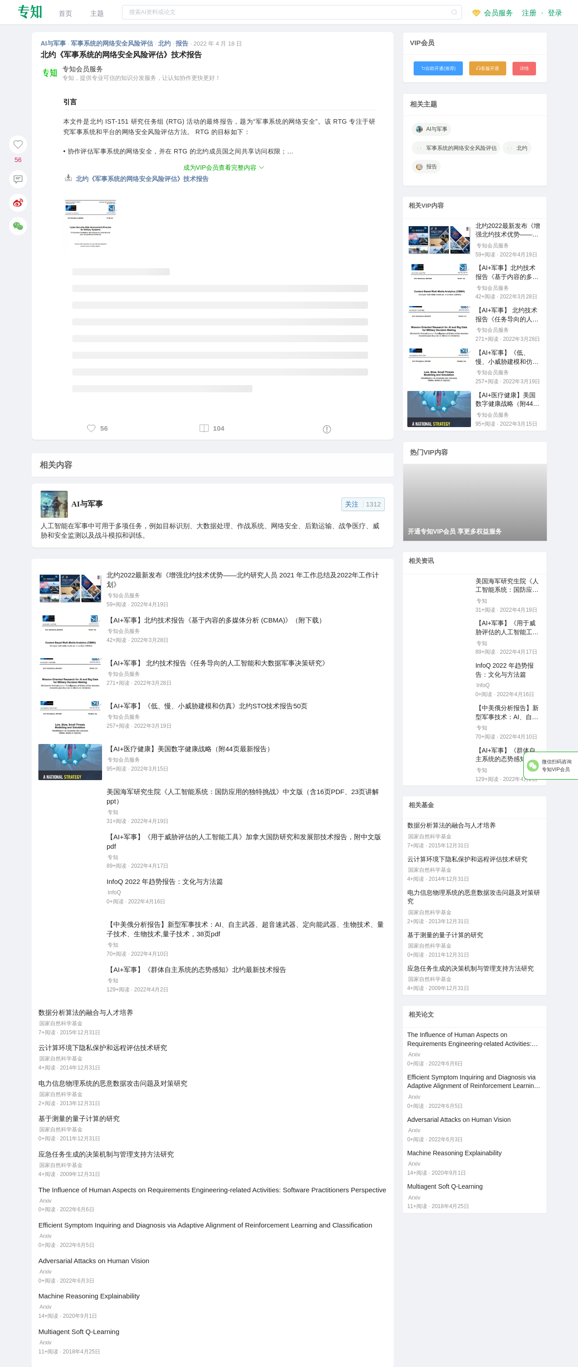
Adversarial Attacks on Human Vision (93, 1261)
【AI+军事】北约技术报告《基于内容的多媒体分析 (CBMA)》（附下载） (216, 620)
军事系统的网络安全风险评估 (113, 43)
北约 (165, 43)
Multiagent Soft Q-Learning (78, 1331)
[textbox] (292, 12)
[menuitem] (65, 12)
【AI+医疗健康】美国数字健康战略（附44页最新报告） (190, 749)
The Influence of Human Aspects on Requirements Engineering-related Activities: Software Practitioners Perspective (212, 1190)
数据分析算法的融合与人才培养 (85, 1012)
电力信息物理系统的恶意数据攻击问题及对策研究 (112, 1083)
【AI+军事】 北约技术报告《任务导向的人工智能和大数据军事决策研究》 (218, 663)
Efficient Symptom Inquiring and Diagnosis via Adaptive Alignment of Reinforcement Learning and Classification (205, 1225)
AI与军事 (54, 43)
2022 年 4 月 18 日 (218, 43)
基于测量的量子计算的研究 (79, 1118)
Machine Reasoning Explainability (89, 1296)
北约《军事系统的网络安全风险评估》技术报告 (137, 178)
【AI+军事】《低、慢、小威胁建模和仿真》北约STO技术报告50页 (207, 706)
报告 (183, 43)
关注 (363, 504)
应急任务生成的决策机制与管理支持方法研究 (106, 1154)
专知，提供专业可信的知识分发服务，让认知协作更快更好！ (141, 77)
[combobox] (292, 12)
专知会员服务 (82, 69)
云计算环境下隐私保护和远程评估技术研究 (102, 1047)
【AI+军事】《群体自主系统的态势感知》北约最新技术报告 (196, 969)
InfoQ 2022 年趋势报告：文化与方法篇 (165, 881)
